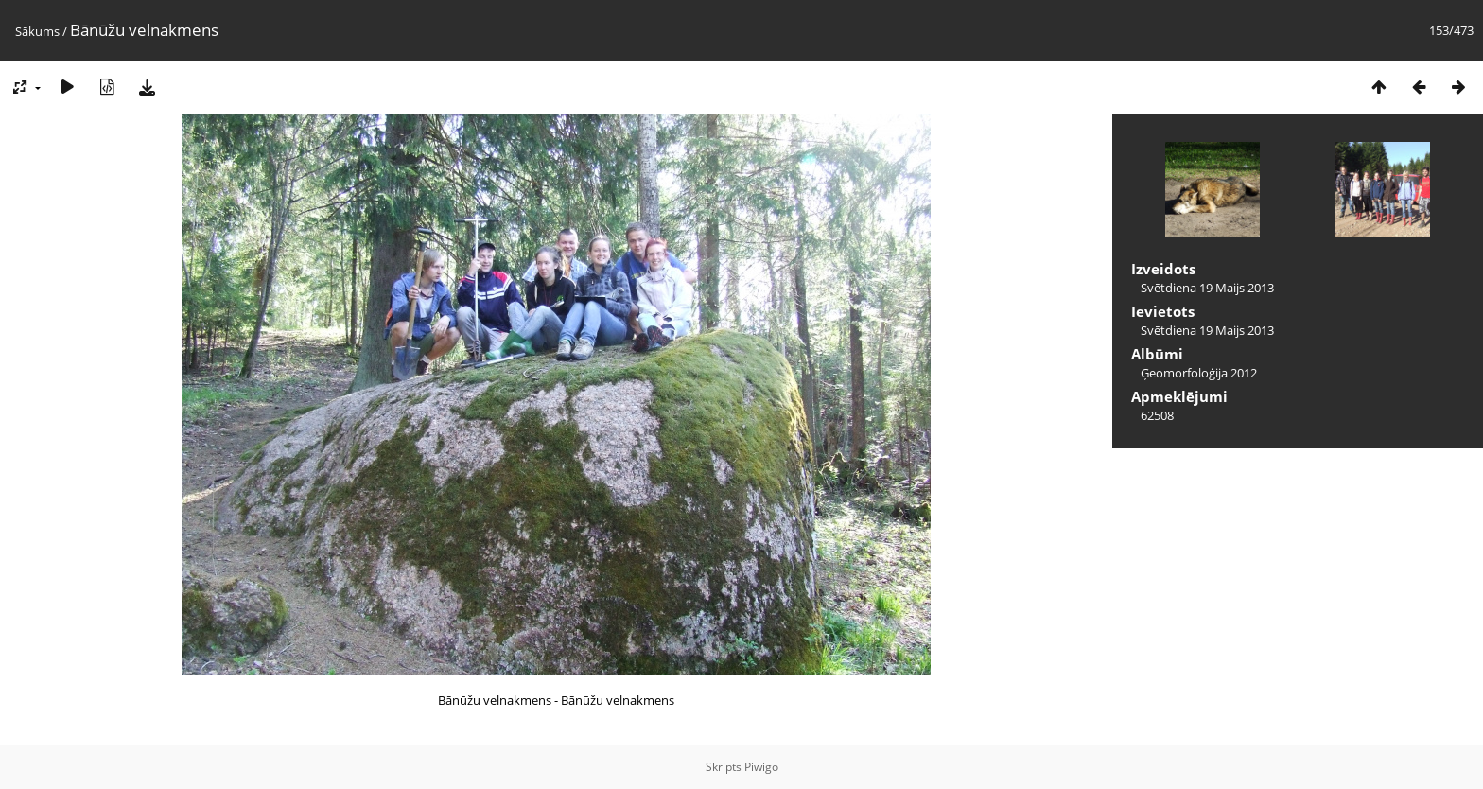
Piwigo (761, 767)
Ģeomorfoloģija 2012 (1199, 372)
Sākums (37, 31)
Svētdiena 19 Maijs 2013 (1207, 287)
